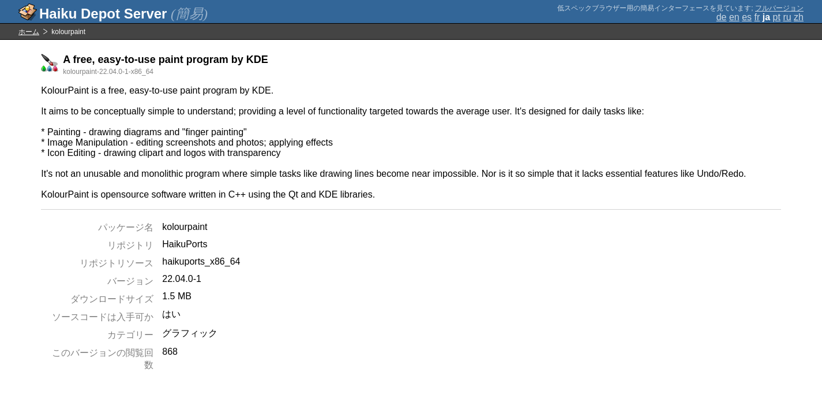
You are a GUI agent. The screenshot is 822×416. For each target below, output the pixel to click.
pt (776, 17)
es (747, 17)
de (721, 17)
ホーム (28, 32)
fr (757, 17)
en (734, 17)
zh (799, 17)
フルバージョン (779, 8)
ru (787, 17)
